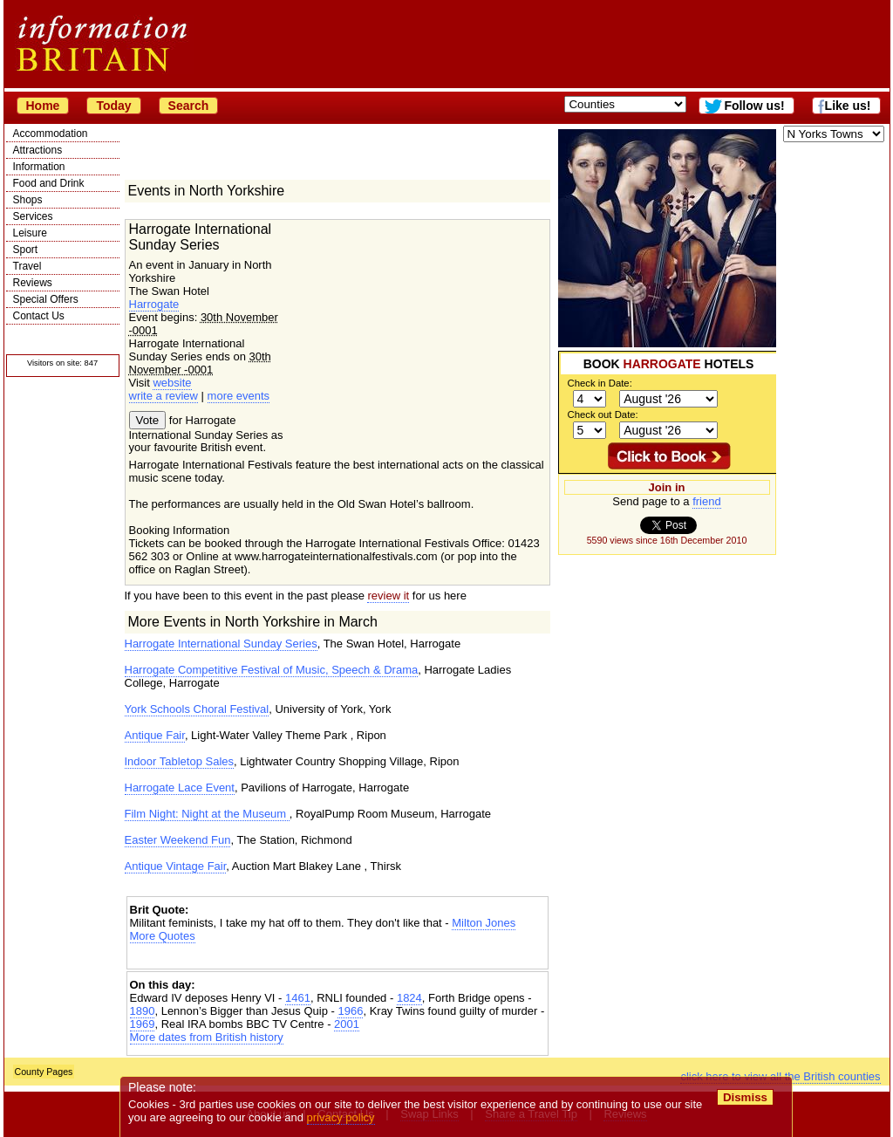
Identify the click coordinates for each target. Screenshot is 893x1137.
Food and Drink (49, 183)
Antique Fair (155, 735)
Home (43, 106)
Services (33, 216)
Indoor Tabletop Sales (180, 761)
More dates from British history (206, 1037)
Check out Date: (603, 414)
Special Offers (45, 299)
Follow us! (754, 106)
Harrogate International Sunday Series (221, 643)
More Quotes (162, 935)
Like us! (848, 106)
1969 (142, 1024)
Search (188, 106)
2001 (346, 1024)
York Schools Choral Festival (197, 709)
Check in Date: (600, 383)
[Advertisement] (337, 957)
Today (113, 106)
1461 (297, 997)
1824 (409, 997)
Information (39, 167)
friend (706, 501)
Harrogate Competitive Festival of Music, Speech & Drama (272, 669)
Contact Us (39, 316)
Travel (27, 266)
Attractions (38, 150)
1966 (350, 1010)
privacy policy (341, 1117)
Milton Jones (483, 922)
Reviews (32, 283)
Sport (25, 249)
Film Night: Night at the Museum (207, 813)
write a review (163, 395)
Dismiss (745, 1097)
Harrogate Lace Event (180, 787)
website (172, 382)
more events (239, 395)
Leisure (30, 233)
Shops (28, 200)
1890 (142, 1010)
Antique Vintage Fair (176, 866)
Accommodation (50, 133)
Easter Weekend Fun (178, 839)
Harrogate (154, 304)
